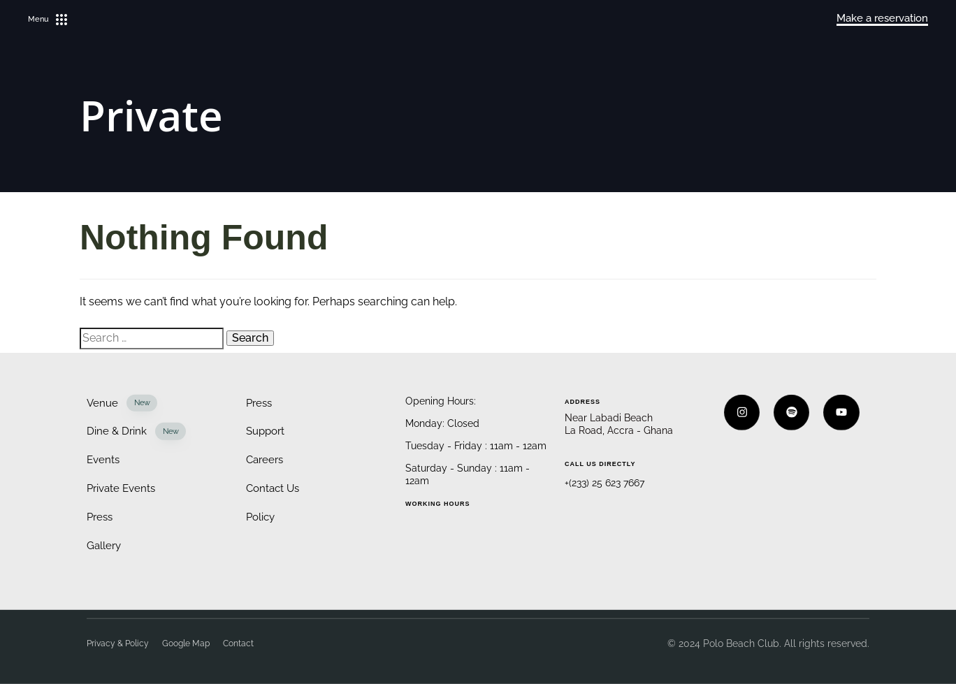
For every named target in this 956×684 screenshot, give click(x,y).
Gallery (104, 545)
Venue (122, 403)
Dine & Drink (136, 431)
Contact (238, 643)
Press (100, 517)
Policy (260, 517)
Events (103, 459)
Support (265, 431)
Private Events (121, 488)
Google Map (186, 643)
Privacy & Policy (118, 643)
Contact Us (272, 488)
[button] (47, 19)
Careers (264, 459)
